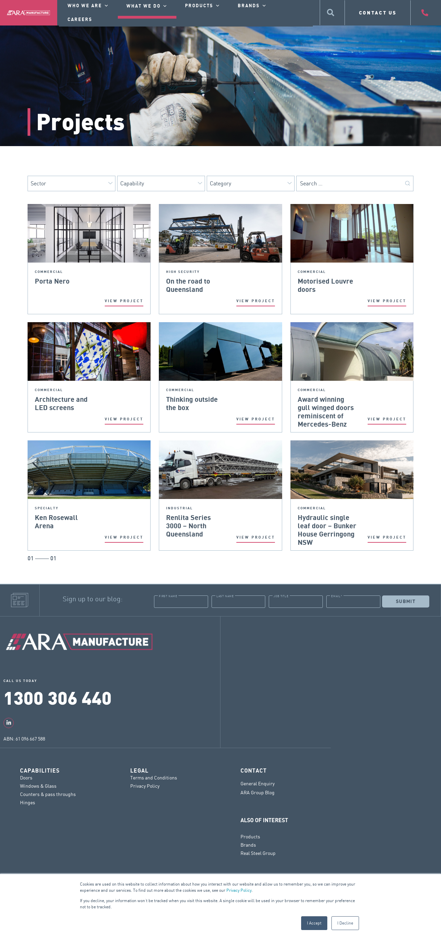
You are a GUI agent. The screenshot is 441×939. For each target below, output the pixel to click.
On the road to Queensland (188, 282)
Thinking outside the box (192, 400)
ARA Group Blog (257, 792)
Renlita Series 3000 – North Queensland (188, 518)
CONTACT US (378, 13)
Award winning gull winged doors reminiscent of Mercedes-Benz (326, 400)
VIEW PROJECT (124, 301)
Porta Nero (52, 281)
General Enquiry (257, 783)
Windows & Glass (38, 785)
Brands (248, 844)
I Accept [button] (314, 923)
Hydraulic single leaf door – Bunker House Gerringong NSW (327, 518)
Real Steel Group (258, 853)
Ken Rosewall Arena (56, 518)
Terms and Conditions (153, 777)
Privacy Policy (239, 890)
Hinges (27, 802)
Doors (26, 777)
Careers (80, 19)
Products (250, 836)
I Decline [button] (345, 923)
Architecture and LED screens (61, 400)
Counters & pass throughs (48, 794)
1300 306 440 (57, 697)
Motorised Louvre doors (325, 282)
